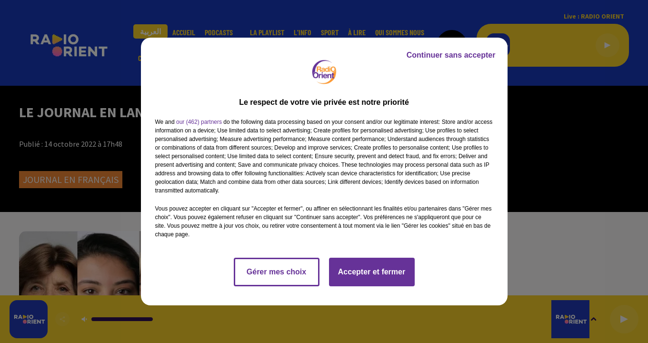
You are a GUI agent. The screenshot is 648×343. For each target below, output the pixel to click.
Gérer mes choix (276, 272)
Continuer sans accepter (451, 55)
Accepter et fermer (371, 272)
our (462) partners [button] (199, 122)
